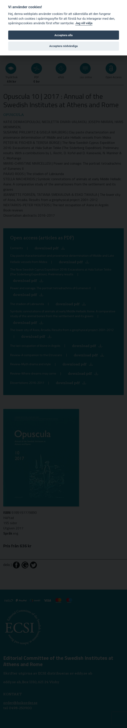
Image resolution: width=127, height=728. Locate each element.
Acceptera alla (64, 35)
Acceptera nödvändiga (63, 46)
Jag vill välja (84, 23)
